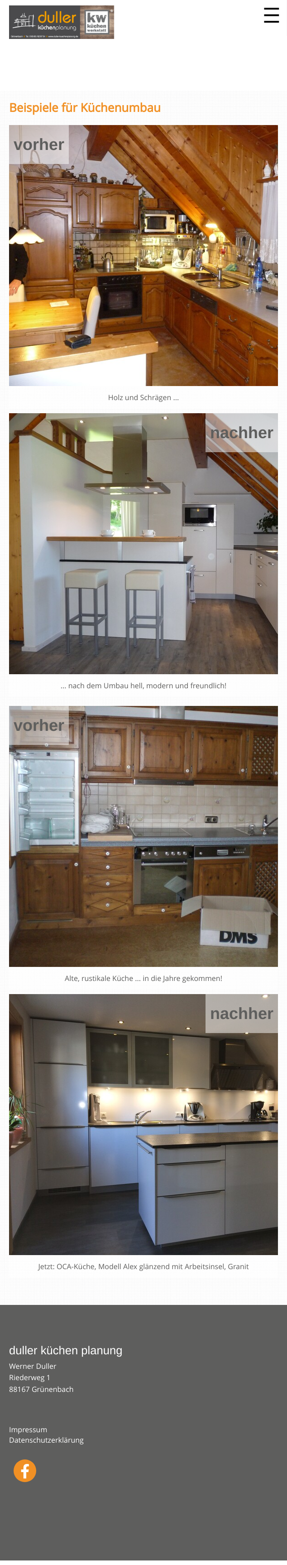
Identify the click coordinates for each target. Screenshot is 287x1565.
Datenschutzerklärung (46, 1440)
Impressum (28, 1430)
